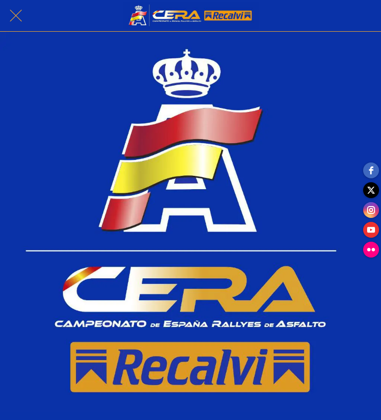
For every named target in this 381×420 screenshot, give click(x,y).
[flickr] (371, 250)
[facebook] (371, 170)
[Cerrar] (16, 16)
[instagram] (371, 210)
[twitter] (371, 190)
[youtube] (371, 230)
